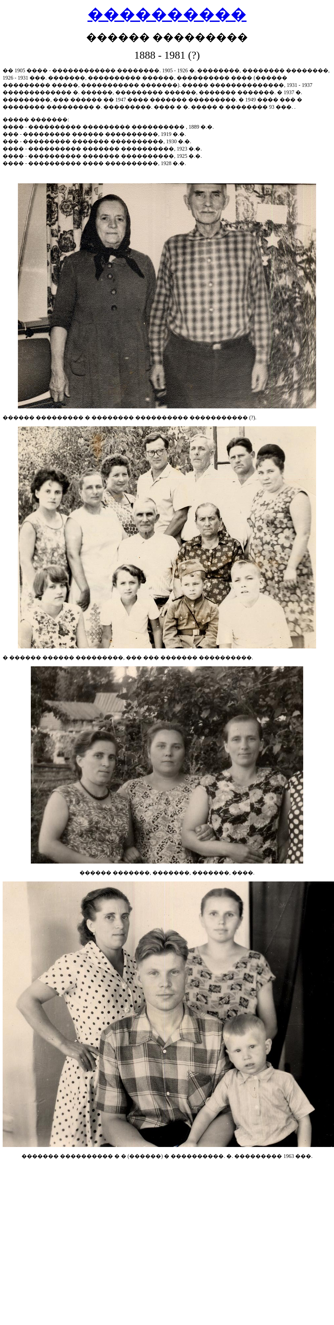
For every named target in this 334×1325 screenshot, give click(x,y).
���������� (167, 14)
